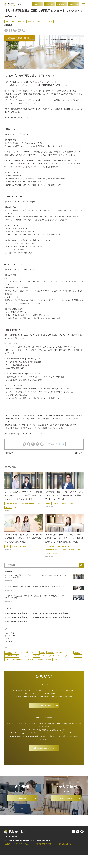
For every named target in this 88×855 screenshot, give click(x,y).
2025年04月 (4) (65, 617)
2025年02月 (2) (10, 621)
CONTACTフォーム (45, 705)
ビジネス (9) (8, 638)
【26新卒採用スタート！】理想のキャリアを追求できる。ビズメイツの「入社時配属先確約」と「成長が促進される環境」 (64, 538)
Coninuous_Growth (11, 503)
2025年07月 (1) (24, 617)
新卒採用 (37, 4)
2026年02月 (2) (10, 613)
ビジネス (18, 17)
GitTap (48, 503)
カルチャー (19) (9, 636)
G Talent (56, 503)
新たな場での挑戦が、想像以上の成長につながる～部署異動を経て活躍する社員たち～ (34, 586)
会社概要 (7, 844)
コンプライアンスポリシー (44, 844)
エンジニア (49, 21)
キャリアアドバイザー (18, 21)
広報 (56, 659)
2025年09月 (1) (65, 613)
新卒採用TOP (22, 798)
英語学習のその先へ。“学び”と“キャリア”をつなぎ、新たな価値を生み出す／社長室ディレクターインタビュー (64, 495)
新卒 (7, 21)
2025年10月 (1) (51, 613)
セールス (40, 21)
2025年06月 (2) (38, 617)
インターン (31, 659)
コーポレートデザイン (52, 553)
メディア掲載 (50, 546)
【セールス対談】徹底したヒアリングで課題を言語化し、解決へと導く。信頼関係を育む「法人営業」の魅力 (23, 538)
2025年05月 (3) (51, 617)
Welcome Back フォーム (45, 748)
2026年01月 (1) (24, 613)
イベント (68, 652)
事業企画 (48, 659)
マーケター (31, 21)
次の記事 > (79, 453)
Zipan (15, 507)
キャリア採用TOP (66, 798)
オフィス (36, 656)
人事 (79, 549)
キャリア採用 (49, 4)
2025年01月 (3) (24, 621)
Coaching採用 (61, 4)
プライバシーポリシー (23, 844)
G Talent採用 (74, 4)
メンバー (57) (9, 633)
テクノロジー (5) (10, 641)
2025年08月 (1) (10, 617)
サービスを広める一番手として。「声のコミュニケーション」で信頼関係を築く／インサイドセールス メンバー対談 (23, 495)
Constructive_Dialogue (27, 503)
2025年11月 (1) (38, 613)
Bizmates (23, 507)
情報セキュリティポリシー (67, 844)
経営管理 (40, 659)
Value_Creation (34, 507)
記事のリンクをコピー (54, 444)
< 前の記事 (8, 453)
